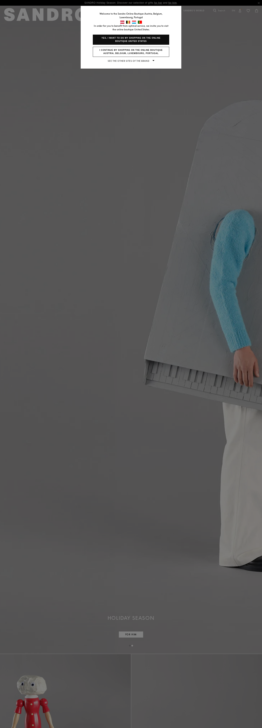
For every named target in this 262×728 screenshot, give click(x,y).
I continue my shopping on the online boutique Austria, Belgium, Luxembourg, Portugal (131, 51)
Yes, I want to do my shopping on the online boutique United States (131, 39)
